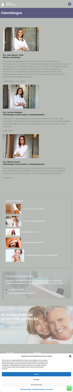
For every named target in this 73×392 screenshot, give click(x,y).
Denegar (36, 379)
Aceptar (36, 374)
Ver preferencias (36, 385)
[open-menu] (69, 3)
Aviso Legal (49, 389)
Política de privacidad (38, 389)
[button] (70, 356)
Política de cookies (25, 389)
